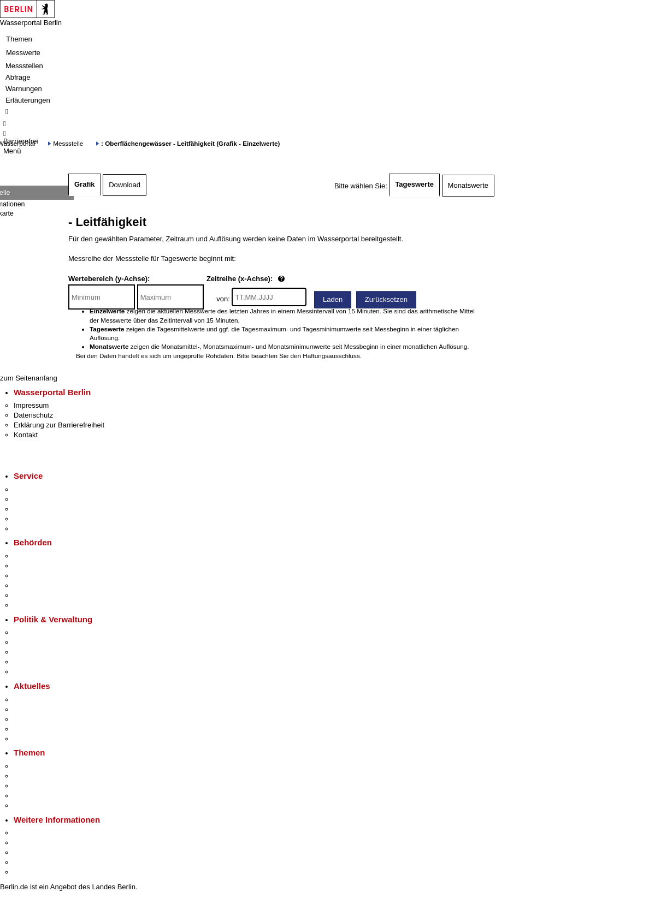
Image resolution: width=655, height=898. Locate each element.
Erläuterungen (27, 100)
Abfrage (18, 77)
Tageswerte (414, 184)
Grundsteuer (33, 805)
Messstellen (24, 66)
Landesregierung (40, 632)
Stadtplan (29, 872)
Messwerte (23, 53)
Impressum (31, 405)
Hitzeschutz (32, 739)
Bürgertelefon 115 (42, 509)
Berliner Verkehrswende (51, 776)
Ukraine (26, 729)
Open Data (31, 662)
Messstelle (68, 143)
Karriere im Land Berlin (50, 642)
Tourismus (30, 842)
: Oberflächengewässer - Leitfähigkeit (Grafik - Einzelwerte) (190, 143)
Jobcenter (29, 595)
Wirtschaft (29, 852)
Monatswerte (468, 185)
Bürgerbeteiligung (41, 652)
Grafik (84, 184)
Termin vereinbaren (44, 499)
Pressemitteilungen (44, 699)
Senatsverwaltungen (46, 566)
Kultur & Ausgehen (43, 833)
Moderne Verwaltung (46, 786)
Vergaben (29, 672)
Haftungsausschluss (331, 355)
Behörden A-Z (35, 556)
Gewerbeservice (39, 529)
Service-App (33, 489)
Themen (19, 39)
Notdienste (31, 519)
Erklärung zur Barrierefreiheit (59, 425)
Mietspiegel (32, 796)
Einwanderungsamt (44, 605)
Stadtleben (31, 862)
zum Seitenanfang (28, 378)
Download (124, 185)
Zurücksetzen (386, 299)
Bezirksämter (34, 576)
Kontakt (26, 435)
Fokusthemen (35, 766)
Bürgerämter (33, 585)
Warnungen (23, 89)
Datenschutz (33, 415)
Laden (333, 299)
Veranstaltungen (39, 719)
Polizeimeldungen (42, 709)
